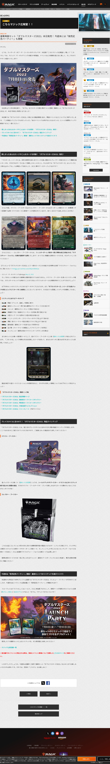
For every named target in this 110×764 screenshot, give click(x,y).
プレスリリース (61, 748)
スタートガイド (22, 4)
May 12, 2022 (30, 274)
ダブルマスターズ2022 (70, 44)
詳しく (100, 762)
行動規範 (36, 745)
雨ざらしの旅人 (7, 592)
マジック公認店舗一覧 (9, 647)
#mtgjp (15, 269)
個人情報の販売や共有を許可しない (38, 748)
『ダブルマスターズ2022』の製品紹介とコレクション (19, 406)
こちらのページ (59, 653)
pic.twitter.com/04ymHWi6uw (28, 269)
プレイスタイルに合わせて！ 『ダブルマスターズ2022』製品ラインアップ (26, 132)
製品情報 (54, 4)
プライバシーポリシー (47, 745)
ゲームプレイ (45, 4)
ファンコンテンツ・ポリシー (75, 745)
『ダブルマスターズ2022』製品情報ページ (16, 396)
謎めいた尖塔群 (59, 336)
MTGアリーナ (92, 4)
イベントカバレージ (73, 4)
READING (8, 9)
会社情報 (69, 748)
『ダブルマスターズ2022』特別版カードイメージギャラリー (21, 403)
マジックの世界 (34, 4)
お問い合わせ (77, 748)
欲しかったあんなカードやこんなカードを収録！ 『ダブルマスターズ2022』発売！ (29, 129)
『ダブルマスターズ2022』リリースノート (15, 409)
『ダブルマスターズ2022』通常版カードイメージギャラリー (21, 400)
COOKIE (52, 748)
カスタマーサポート (60, 745)
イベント (62, 4)
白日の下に (18, 592)
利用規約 (29, 745)
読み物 (83, 4)
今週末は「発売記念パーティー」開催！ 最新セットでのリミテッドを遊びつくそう (29, 136)
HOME (3, 9)
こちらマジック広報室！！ (18, 9)
